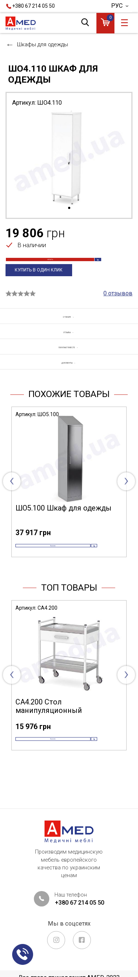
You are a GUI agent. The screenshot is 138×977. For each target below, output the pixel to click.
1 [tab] (69, 208)
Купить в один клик (39, 282)
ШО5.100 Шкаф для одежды (63, 522)
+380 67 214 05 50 (33, 6)
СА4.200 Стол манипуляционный (48, 731)
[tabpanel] (69, 158)
